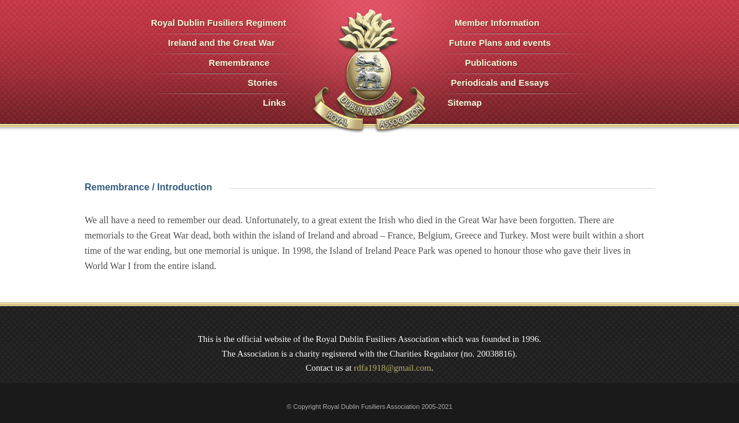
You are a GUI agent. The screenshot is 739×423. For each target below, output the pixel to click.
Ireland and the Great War (221, 43)
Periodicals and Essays (500, 83)
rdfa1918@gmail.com (392, 367)
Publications (491, 63)
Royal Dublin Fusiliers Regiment (218, 23)
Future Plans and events (499, 43)
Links (274, 103)
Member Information (497, 23)
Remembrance (239, 63)
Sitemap (465, 103)
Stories (263, 83)
